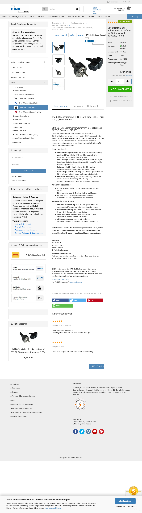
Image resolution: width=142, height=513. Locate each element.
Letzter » (81, 35)
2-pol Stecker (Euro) (24, 98)
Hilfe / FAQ (133, 17)
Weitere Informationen (125, 506)
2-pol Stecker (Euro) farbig (26, 103)
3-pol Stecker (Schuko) (25, 107)
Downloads (77, 106)
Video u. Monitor (37, 17)
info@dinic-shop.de (84, 424)
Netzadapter (16, 120)
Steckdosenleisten (19, 131)
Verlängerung (17, 127)
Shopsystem (63, 458)
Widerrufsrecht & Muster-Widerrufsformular (27, 412)
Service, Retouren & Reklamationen (29, 233)
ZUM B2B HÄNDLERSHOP (61, 280)
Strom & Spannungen (23, 227)
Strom (91, 17)
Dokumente (93, 106)
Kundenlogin (112, 2)
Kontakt (15, 392)
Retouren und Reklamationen (22, 408)
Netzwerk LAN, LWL (76, 17)
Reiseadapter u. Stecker (21, 123)
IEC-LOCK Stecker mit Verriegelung (25, 134)
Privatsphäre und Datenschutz (23, 404)
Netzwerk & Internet (23, 224)
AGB (13, 400)
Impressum (16, 388)
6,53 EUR (28, 357)
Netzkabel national (19, 91)
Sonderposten (104, 17)
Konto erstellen (16, 176)
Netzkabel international (20, 116)
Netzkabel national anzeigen (24, 94)
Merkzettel (127, 2)
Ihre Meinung (97, 366)
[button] (60, 300)
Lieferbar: (111, 49)
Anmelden (28, 171)
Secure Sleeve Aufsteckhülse (23, 138)
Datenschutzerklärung (53, 508)
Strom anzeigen (18, 87)
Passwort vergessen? (18, 180)
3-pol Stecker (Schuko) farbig (27, 112)
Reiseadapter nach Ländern (26, 230)
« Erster (56, 35)
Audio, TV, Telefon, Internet (14, 17)
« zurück (64, 35)
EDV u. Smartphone (56, 17)
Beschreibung (61, 106)
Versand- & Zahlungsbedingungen (24, 396)
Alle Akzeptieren (125, 501)
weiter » (72, 35)
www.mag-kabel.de (75, 282)
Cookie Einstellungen (19, 416)
